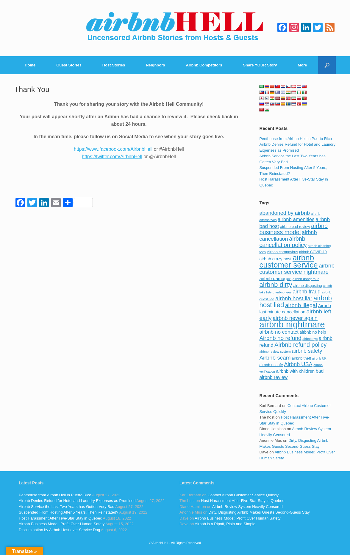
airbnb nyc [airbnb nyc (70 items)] (310, 339)
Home (30, 65)
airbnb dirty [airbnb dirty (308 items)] (275, 284)
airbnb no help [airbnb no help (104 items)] (313, 332)
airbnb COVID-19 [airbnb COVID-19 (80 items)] (313, 252)
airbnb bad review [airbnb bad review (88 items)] (295, 226)
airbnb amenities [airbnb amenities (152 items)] (296, 219)
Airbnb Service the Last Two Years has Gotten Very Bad (66, 506)
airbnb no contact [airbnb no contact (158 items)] (279, 332)
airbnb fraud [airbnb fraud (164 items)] (306, 292)
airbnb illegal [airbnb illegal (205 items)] (301, 305)
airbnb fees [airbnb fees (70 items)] (283, 292)
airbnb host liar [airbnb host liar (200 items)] (293, 298)
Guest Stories (69, 65)
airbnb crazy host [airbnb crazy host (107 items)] (275, 258)
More (302, 65)
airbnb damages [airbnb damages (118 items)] (275, 278)
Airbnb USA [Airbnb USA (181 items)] (298, 364)
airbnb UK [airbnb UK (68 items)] (319, 358)
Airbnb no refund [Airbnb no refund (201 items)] (280, 338)
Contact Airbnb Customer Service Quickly (243, 495)
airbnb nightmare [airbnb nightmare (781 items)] (292, 324)
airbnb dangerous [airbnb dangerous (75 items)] (306, 279)
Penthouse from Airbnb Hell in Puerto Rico (295, 138)
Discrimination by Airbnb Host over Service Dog (59, 530)
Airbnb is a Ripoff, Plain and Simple (225, 524)
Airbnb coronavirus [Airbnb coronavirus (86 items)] (282, 252)
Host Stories (113, 65)
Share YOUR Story (260, 65)
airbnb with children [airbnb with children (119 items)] (295, 371)
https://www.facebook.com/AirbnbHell (113, 149)
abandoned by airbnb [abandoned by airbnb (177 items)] (284, 213)
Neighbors (155, 65)
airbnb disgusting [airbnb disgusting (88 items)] (307, 285)
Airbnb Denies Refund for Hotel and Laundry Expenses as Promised (77, 500)
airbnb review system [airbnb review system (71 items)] (274, 351)
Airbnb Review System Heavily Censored (247, 506)
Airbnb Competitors (204, 65)
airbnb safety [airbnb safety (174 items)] (307, 351)
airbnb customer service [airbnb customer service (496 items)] (288, 261)
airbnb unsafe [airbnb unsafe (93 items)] (271, 365)
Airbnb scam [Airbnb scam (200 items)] (274, 358)
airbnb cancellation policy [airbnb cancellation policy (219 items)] (283, 241)
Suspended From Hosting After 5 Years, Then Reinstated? (68, 512)
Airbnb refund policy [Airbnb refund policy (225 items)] (300, 344)
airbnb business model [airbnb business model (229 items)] (293, 229)
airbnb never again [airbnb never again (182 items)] (295, 318)
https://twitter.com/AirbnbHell (112, 156)
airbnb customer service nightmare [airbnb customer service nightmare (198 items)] (297, 268)
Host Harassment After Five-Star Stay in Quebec (60, 518)
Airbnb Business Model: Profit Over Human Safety (61, 524)
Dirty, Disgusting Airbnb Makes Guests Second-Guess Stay (259, 512)
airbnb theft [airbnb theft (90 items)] (301, 358)
